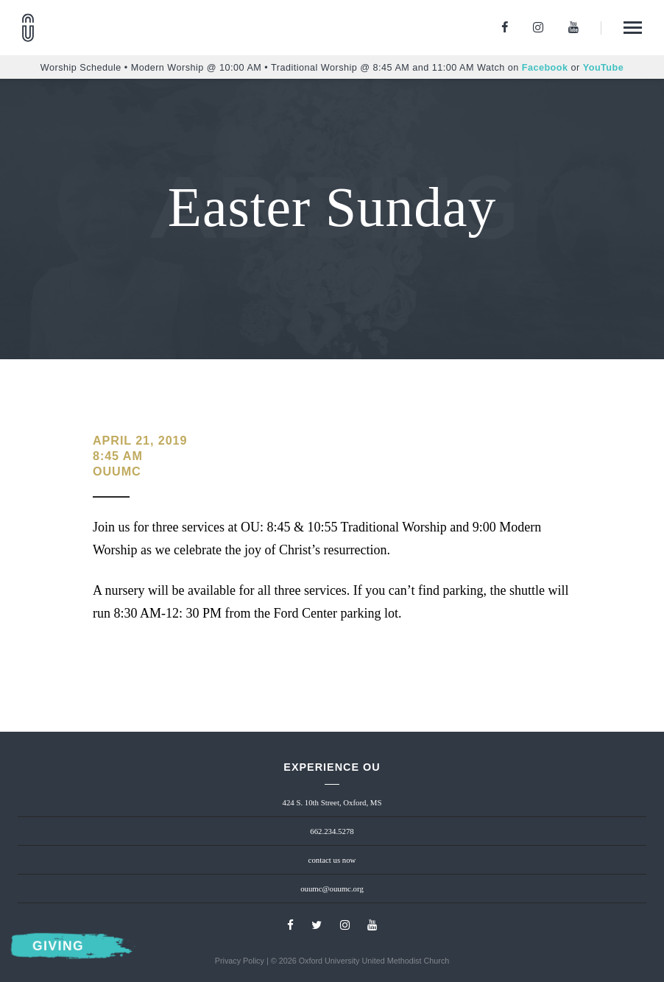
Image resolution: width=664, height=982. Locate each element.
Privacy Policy (239, 960)
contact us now (332, 859)
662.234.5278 (331, 831)
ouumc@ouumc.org (332, 888)
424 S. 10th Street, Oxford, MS (332, 802)
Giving (58, 946)
